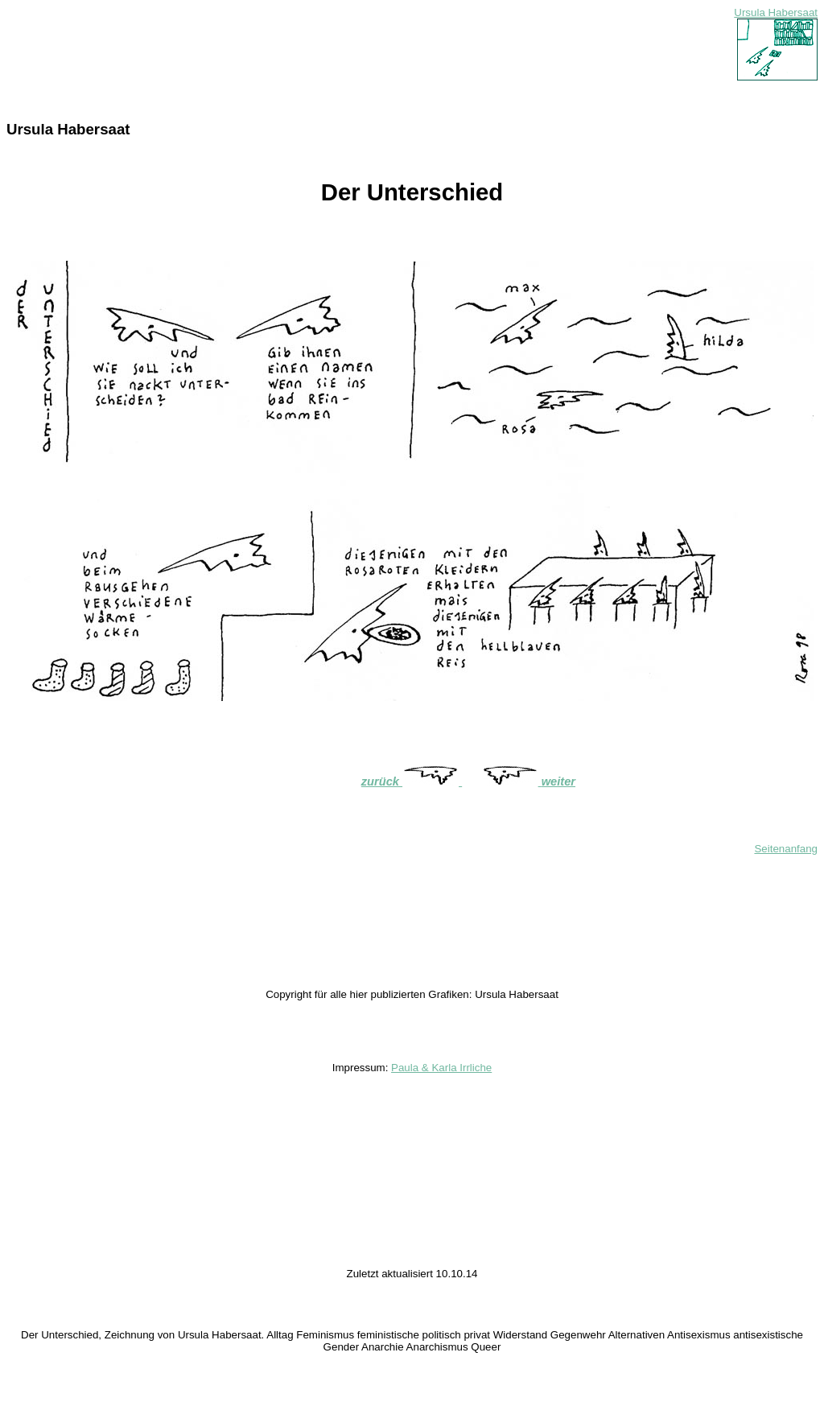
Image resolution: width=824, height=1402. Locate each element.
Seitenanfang (786, 849)
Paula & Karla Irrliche (441, 1068)
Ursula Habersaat (776, 12)
